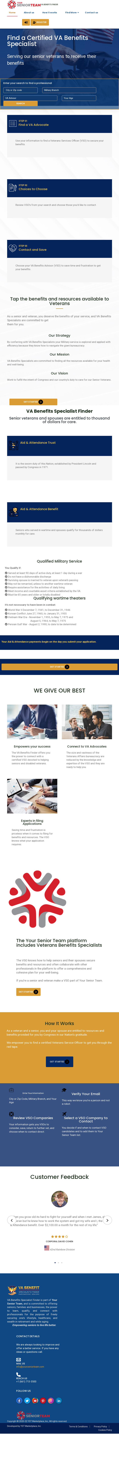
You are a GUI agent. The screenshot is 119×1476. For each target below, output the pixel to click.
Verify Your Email (86, 1105)
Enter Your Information (33, 1104)
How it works (49, 12)
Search (20, 103)
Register (40, 22)
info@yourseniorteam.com (30, 1378)
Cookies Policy (105, 1441)
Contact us (91, 12)
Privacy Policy (100, 1438)
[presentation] (11, 1231)
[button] (55, 1274)
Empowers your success (32, 758)
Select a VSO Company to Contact (86, 1131)
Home (12, 12)
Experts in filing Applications (32, 833)
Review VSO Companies (33, 1129)
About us (29, 12)
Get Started (33, 409)
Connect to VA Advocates (87, 758)
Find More (71, 12)
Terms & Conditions (78, 1438)
